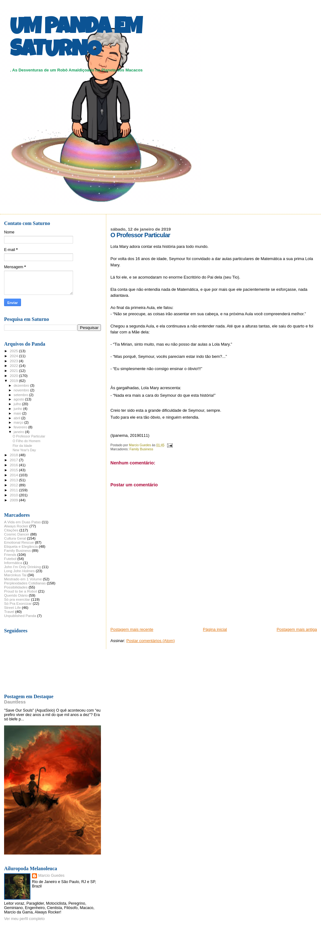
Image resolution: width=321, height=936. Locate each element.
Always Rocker (16, 526)
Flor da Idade (22, 445)
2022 (14, 365)
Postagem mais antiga (296, 629)
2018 (14, 455)
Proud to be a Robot (20, 591)
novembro (22, 390)
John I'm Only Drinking (22, 567)
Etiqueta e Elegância (21, 546)
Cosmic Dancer (16, 534)
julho (18, 404)
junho (18, 408)
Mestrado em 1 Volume (23, 579)
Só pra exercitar (17, 599)
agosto (19, 399)
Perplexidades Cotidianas (25, 583)
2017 (14, 460)
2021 (14, 371)
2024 (14, 356)
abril (17, 418)
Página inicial (215, 629)
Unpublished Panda (20, 616)
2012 (14, 485)
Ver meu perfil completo (24, 919)
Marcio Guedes (51, 875)
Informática (13, 563)
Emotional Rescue (19, 542)
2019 (14, 381)
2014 (14, 475)
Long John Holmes (19, 571)
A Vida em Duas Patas (22, 522)
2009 (14, 500)
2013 (14, 480)
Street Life (12, 607)
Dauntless (15, 701)
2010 (14, 495)
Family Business (141, 449)
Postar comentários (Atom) (150, 640)
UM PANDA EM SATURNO (76, 39)
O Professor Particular (29, 436)
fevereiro (21, 427)
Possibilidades (16, 587)
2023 (14, 361)
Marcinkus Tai (15, 575)
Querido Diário (16, 595)
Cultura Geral (15, 538)
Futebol (10, 559)
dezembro (22, 385)
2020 (14, 376)
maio (18, 413)
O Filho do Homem (26, 441)
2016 (14, 465)
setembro (21, 395)
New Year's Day (24, 450)
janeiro (19, 432)
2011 (14, 490)
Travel (9, 611)
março (19, 422)
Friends (10, 554)
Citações (11, 530)
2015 (14, 470)
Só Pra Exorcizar (18, 603)
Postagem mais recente (131, 629)
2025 (14, 351)
